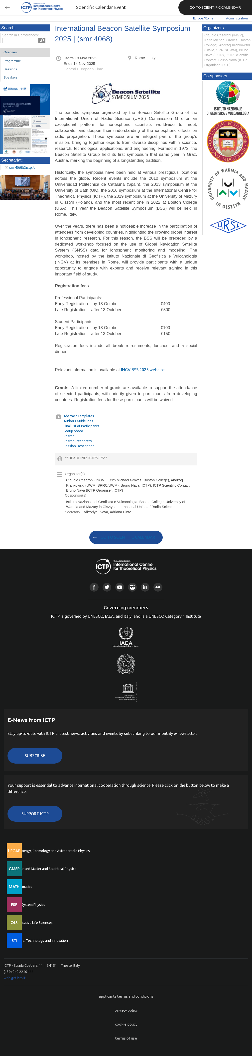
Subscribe (35, 755)
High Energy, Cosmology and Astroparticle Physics (51, 851)
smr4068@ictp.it (22, 168)
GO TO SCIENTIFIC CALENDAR (215, 7)
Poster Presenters (78, 441)
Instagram (132, 587)
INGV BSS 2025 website (143, 369)
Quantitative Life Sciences (32, 923)
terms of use (126, 1038)
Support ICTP (35, 813)
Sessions (10, 69)
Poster (69, 436)
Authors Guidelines (78, 421)
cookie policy (126, 1024)
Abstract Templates (79, 416)
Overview (10, 52)
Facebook (94, 587)
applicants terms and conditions (126, 996)
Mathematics (22, 887)
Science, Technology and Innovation (40, 941)
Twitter (107, 587)
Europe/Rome (203, 18)
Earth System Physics (28, 905)
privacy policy (126, 1010)
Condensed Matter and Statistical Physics (44, 869)
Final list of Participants (81, 426)
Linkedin (145, 587)
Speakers (10, 77)
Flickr (157, 587)
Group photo (73, 431)
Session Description (79, 446)
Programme (12, 61)
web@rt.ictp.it (14, 978)
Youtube (119, 587)
